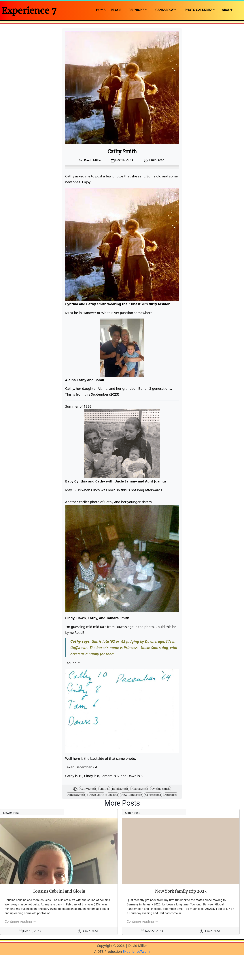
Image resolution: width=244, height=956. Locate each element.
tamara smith (76, 794)
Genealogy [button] (164, 10)
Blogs (116, 10)
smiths (104, 788)
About (227, 10)
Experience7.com (136, 951)
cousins (113, 794)
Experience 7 (28, 10)
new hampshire (131, 794)
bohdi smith (120, 788)
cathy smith (88, 788)
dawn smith (96, 794)
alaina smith (140, 788)
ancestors (170, 794)
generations (153, 794)
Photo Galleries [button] (198, 10)
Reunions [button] (136, 10)
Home (100, 10)
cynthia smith (161, 788)
